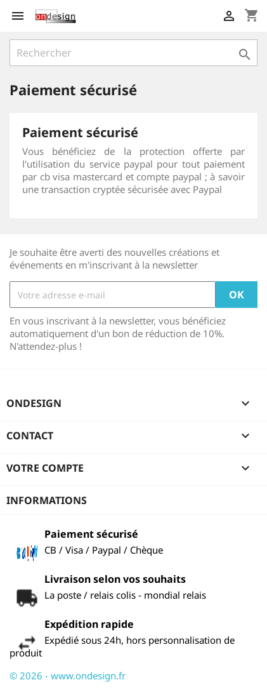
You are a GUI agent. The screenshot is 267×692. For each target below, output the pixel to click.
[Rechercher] (133, 52)
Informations (46, 500)
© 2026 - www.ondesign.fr (68, 675)
